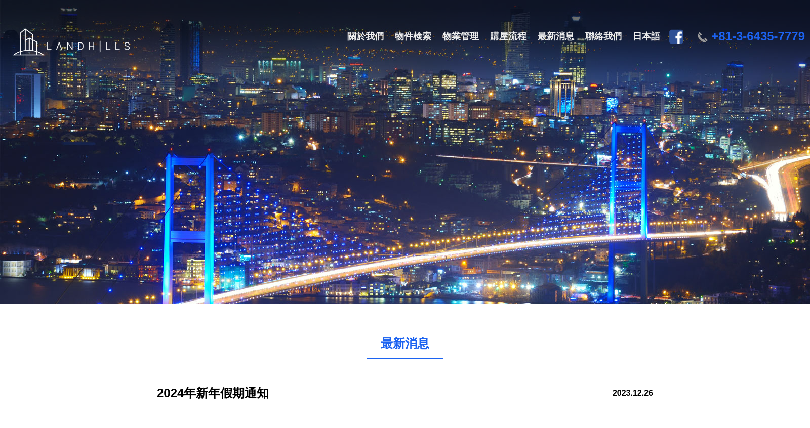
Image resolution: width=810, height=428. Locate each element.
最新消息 (556, 36)
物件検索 (413, 36)
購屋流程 (508, 36)
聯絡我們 (603, 36)
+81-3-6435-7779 (758, 36)
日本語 (646, 36)
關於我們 (365, 36)
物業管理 (460, 36)
